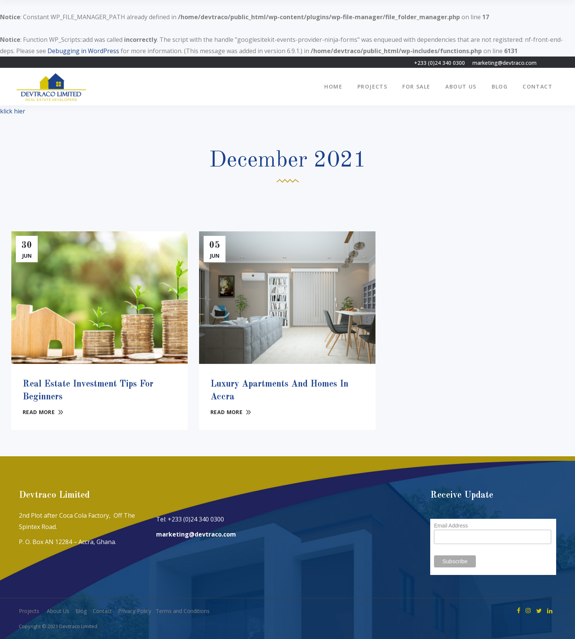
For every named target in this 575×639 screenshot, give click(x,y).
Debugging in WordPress (83, 51)
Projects (29, 611)
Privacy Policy (134, 611)
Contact (102, 611)
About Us (58, 611)
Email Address (451, 526)
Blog (81, 611)
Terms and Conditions (183, 611)
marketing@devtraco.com (504, 62)
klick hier (12, 111)
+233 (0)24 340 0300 (439, 62)
